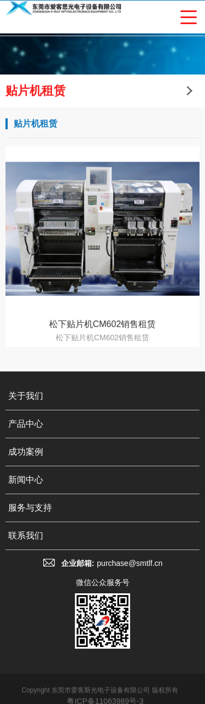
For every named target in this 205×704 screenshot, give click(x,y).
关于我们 (25, 395)
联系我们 (25, 535)
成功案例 (25, 451)
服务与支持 (30, 507)
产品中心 (25, 423)
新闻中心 (25, 479)
